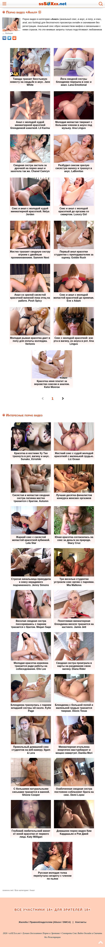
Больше (9, 33)
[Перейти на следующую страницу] (62, 398)
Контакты (80, 921)
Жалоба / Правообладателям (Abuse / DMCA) (45, 921)
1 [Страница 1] (52, 398)
